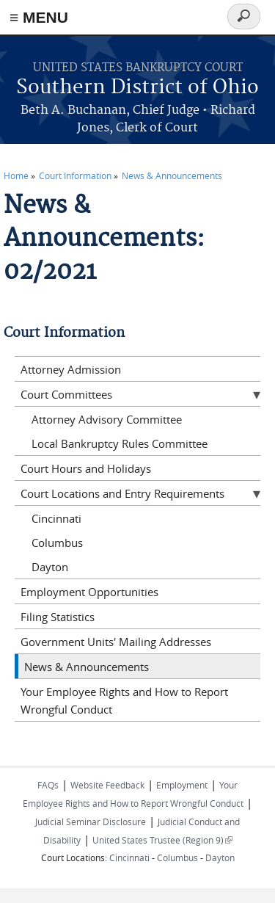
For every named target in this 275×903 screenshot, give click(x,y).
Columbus (57, 542)
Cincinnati (56, 518)
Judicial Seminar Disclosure (90, 821)
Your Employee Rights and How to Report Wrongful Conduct (124, 700)
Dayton (50, 566)
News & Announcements (172, 175)
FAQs (48, 785)
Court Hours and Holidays (86, 468)
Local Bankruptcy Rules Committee (120, 443)
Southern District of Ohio (137, 88)
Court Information (75, 175)
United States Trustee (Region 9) (162, 840)
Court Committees (66, 394)
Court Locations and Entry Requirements (122, 493)
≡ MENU (39, 17)
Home (16, 175)
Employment (182, 785)
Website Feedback (107, 785)
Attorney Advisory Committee (107, 419)
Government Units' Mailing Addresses (116, 641)
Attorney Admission (71, 369)
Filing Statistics (58, 616)
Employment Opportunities (89, 591)
